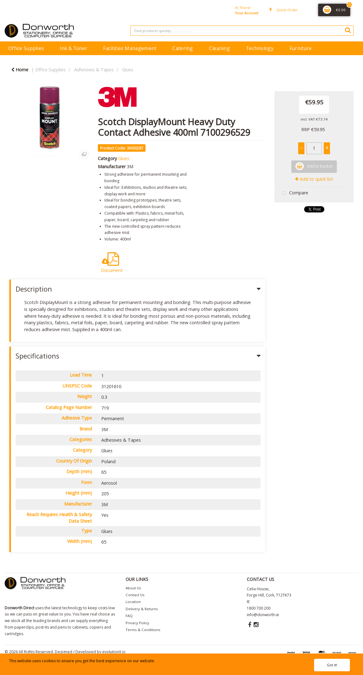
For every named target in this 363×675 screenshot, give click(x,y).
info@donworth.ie (263, 614)
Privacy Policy (137, 622)
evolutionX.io (114, 651)
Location (133, 601)
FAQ (129, 615)
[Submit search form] (347, 30)
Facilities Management (129, 48)
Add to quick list (314, 179)
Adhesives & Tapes (94, 70)
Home (19, 70)
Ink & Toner (73, 48)
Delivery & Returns (142, 608)
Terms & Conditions (143, 629)
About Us (133, 588)
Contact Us (135, 594)
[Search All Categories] (242, 31)
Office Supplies (26, 48)
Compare (293, 193)
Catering (182, 48)
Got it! (332, 665)
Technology (260, 48)
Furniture (300, 48)
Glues (127, 70)
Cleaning (219, 48)
